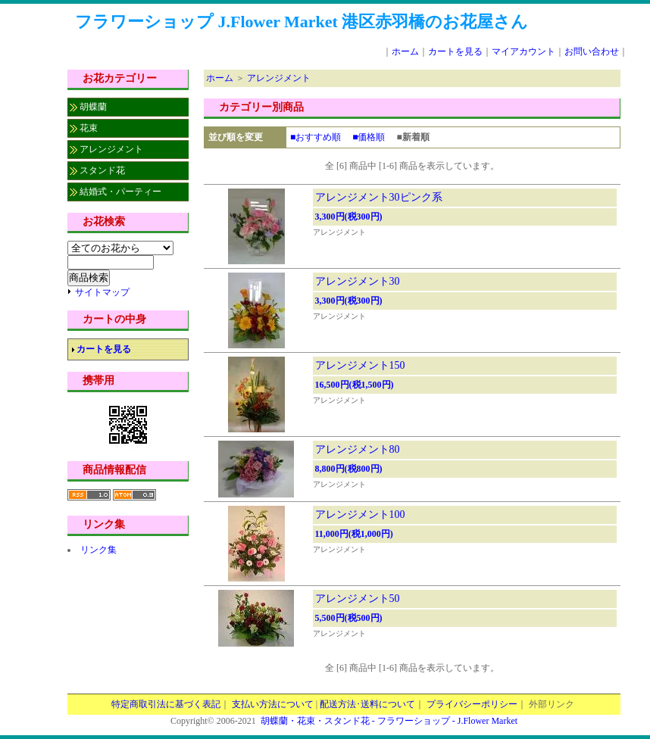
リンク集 (98, 549)
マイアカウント (523, 51)
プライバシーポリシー (472, 704)
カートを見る (455, 51)
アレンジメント (111, 149)
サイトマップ (102, 292)
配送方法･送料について (367, 704)
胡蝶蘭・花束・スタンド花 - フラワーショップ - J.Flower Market (389, 721)
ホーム (405, 51)
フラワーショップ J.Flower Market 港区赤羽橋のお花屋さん (301, 21)
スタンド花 (102, 170)
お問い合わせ (591, 51)
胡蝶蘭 (93, 106)
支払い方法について (273, 704)
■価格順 (368, 137)
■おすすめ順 (315, 137)
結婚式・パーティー (120, 191)
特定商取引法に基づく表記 (165, 704)
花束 (89, 128)
